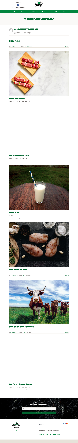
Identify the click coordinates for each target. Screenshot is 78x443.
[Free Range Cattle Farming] (39, 302)
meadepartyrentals (13, 46)
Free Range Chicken (18, 270)
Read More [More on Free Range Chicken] (67, 275)
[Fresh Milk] (39, 187)
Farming (24, 218)
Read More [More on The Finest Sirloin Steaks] (67, 389)
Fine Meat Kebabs (17, 98)
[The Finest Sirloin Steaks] (39, 359)
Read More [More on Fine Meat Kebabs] (67, 103)
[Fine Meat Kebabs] (39, 73)
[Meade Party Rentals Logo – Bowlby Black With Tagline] (16, 422)
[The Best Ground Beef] (39, 130)
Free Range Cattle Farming (21, 327)
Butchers (24, 103)
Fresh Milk (14, 212)
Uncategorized (25, 46)
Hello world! (15, 41)
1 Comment (30, 46)
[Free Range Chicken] (39, 244)
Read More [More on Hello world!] (67, 46)
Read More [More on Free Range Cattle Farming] (67, 332)
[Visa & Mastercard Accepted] (66, 422)
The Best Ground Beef (19, 155)
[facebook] (18, 5)
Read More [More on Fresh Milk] (67, 218)
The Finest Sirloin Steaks (20, 384)
